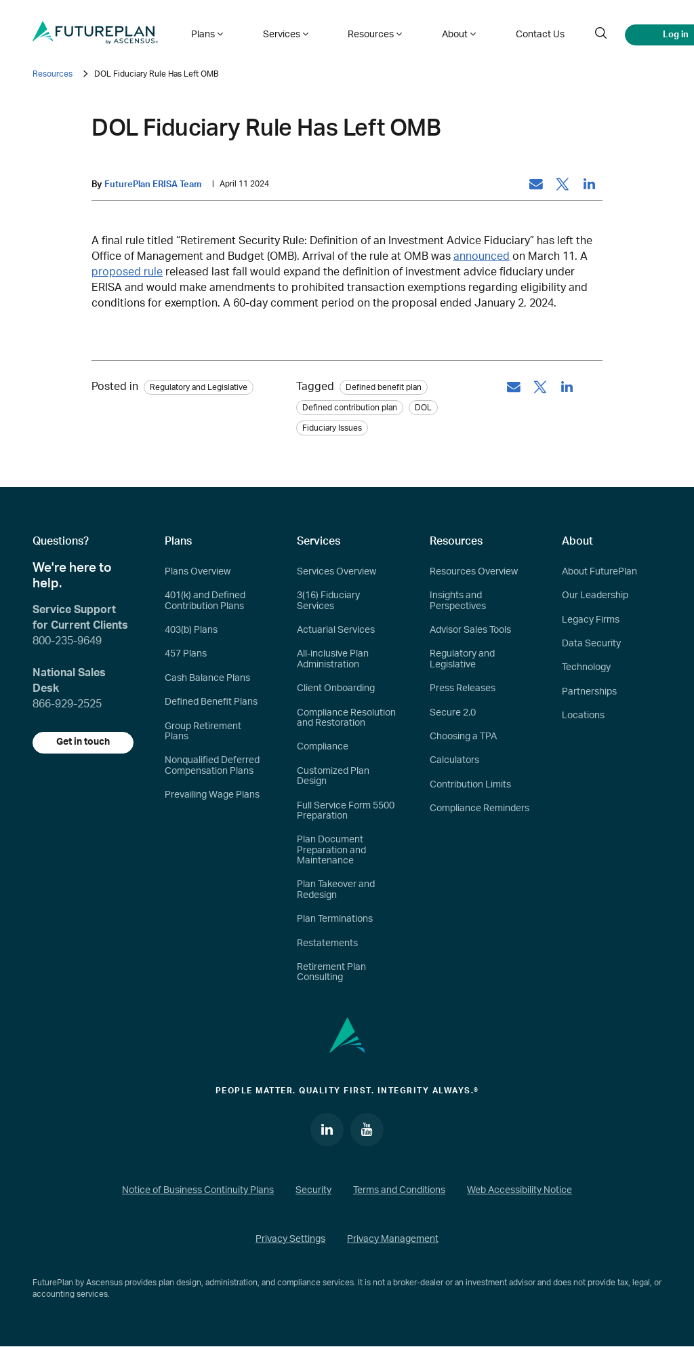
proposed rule (127, 272)
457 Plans (186, 654)
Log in (640, 32)
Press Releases (462, 689)
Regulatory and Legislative (462, 659)
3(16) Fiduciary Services (328, 601)
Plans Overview (197, 572)
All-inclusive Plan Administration (333, 659)
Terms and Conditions (399, 1191)
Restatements (327, 943)
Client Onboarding (336, 689)
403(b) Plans (191, 630)
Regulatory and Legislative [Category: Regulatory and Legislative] (198, 387)
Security (313, 1191)
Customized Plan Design (333, 776)
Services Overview (336, 572)
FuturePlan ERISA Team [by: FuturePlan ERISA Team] (152, 184)
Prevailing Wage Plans (212, 795)
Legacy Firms (590, 620)
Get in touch (83, 742)
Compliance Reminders (479, 808)
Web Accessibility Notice (519, 1191)
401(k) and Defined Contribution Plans (205, 601)
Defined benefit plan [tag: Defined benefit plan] (384, 387)
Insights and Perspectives (458, 601)
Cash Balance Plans (207, 678)
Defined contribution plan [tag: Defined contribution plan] (349, 408)
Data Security (591, 643)
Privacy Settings (290, 1240)
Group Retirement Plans (203, 731)
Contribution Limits (470, 784)
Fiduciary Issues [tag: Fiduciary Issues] (332, 428)
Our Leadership (595, 596)
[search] (565, 32)
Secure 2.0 (453, 713)
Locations (583, 716)
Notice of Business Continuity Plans (198, 1191)
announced (481, 256)
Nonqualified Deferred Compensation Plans (212, 766)
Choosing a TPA (463, 736)
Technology (586, 668)
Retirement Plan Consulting (331, 972)
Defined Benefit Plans (211, 702)
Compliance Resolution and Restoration (346, 718)
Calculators (454, 761)
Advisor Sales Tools (470, 630)
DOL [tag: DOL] (423, 408)
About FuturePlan (599, 572)
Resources (53, 74)
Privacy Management (392, 1240)
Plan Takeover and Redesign (336, 890)
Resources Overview (474, 572)
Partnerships (589, 692)
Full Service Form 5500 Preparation (345, 811)
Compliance (322, 747)
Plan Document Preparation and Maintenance (331, 851)
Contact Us (507, 32)
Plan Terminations (335, 919)
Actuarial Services (336, 630)
